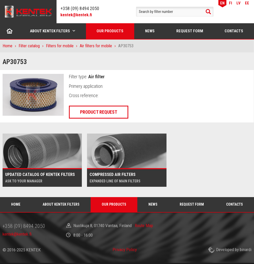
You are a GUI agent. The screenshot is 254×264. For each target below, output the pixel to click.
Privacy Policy (125, 249)
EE (247, 3)
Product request (98, 112)
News (150, 31)
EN (222, 3)
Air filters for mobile (96, 45)
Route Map (144, 225)
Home (10, 31)
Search (208, 11)
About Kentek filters (50, 31)
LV (238, 3)
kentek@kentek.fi (76, 14)
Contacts (234, 31)
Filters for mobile (60, 45)
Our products (110, 31)
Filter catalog (29, 45)
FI (230, 3)
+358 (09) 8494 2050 (79, 8)
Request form (189, 31)
